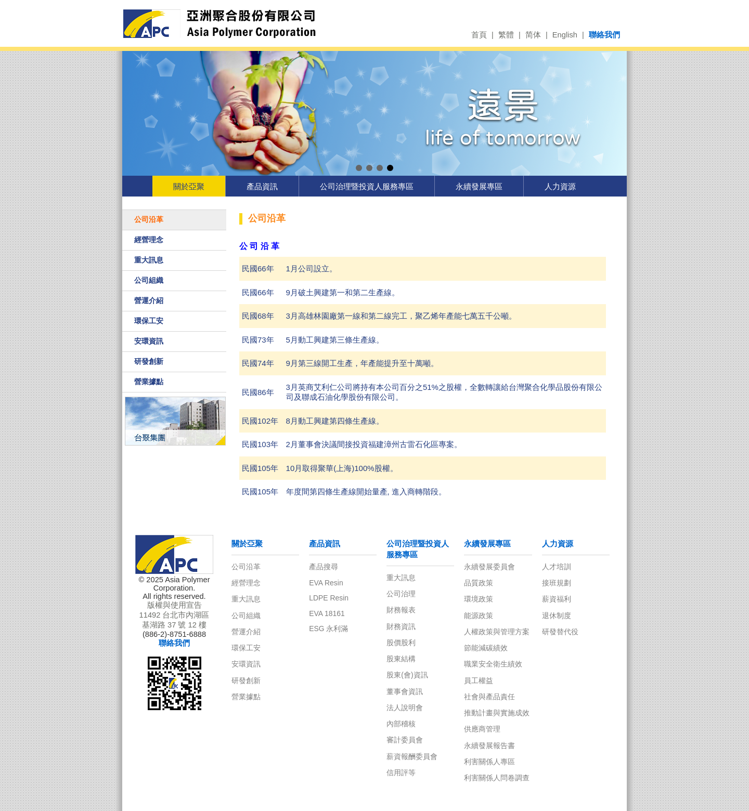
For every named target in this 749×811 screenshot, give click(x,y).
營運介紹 (148, 300)
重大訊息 (148, 260)
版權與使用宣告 (174, 605)
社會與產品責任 (489, 696)
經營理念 (148, 240)
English (564, 35)
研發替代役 (560, 631)
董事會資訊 (404, 691)
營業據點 (148, 381)
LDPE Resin (328, 598)
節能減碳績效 (486, 648)
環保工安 (148, 321)
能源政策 (478, 615)
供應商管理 (482, 729)
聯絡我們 (604, 35)
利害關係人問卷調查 (497, 778)
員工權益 (478, 680)
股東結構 (401, 659)
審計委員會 (404, 740)
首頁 (479, 35)
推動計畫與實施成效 (497, 713)
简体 (533, 35)
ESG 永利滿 (328, 628)
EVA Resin (326, 583)
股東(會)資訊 (407, 675)
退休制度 (556, 615)
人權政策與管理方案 (497, 631)
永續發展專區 (479, 186)
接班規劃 (556, 583)
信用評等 (401, 772)
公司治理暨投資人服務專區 (367, 186)
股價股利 (401, 642)
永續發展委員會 (489, 567)
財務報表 (401, 610)
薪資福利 (556, 599)
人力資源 (560, 186)
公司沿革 (148, 219)
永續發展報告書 (489, 745)
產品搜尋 (323, 567)
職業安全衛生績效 (493, 664)
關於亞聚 (188, 186)
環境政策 (478, 599)
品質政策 (478, 583)
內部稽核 (401, 724)
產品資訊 (262, 186)
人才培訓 (556, 567)
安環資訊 (148, 341)
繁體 (506, 35)
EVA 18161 (327, 613)
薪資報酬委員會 (411, 756)
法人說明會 (404, 707)
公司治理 (401, 594)
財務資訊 (401, 626)
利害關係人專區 (489, 761)
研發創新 (148, 361)
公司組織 (148, 280)
